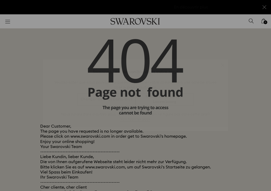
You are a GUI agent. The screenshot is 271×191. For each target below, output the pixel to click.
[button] (222, 62)
